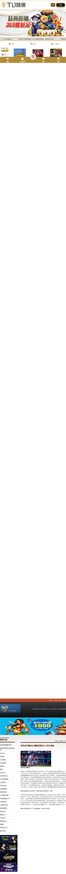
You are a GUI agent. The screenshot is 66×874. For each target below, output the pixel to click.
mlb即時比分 (4, 776)
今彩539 (2, 818)
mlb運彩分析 (4, 805)
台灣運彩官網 (4, 795)
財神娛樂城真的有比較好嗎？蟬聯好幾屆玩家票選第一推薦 (36, 791)
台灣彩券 (3, 782)
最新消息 (61, 741)
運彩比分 (3, 814)
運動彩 (2, 824)
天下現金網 (33, 777)
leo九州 (2, 753)
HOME (50, 700)
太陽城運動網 (24, 775)
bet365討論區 (53, 709)
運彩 (1, 769)
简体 (60, 700)
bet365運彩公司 (36, 709)
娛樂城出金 (3, 821)
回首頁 (56, 741)
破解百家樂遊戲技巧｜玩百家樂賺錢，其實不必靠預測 (35, 808)
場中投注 (3, 811)
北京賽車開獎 (4, 779)
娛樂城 (2, 766)
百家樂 (2, 756)
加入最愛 (55, 700)
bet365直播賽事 (61, 709)
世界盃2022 (3, 827)
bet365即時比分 (45, 709)
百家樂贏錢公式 (5, 798)
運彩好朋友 (3, 792)
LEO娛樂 (3, 759)
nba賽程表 (3, 801)
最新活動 (3, 831)
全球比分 (3, 772)
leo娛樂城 (3, 763)
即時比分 (63, 773)
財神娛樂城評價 (51, 787)
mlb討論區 (3, 785)
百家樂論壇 (3, 789)
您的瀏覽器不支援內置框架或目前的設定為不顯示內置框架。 (33, 31)
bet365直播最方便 (5, 745)
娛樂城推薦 (3, 808)
